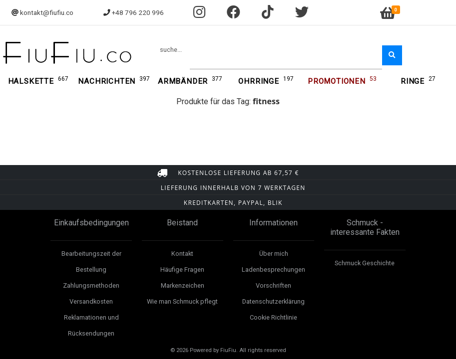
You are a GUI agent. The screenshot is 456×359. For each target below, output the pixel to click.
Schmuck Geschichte (365, 263)
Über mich (273, 253)
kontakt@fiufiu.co (46, 12)
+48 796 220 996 (138, 12)
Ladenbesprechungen (273, 269)
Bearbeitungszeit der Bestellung (91, 261)
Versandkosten (91, 301)
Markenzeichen (182, 285)
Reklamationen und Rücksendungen (91, 325)
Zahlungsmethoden (91, 285)
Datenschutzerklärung (273, 301)
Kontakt (182, 253)
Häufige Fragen (182, 269)
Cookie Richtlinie (273, 317)
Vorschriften (273, 285)
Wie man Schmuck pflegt (182, 301)
